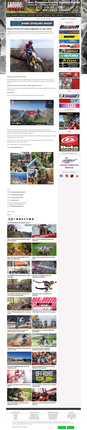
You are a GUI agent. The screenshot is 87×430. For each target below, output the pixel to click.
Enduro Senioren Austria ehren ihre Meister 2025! (43, 258)
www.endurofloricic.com (16, 147)
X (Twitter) (15, 416)
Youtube (15, 417)
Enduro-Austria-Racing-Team (34, 417)
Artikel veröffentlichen (53, 416)
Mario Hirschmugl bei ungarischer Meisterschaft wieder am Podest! (41, 349)
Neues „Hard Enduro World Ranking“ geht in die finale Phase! (19, 239)
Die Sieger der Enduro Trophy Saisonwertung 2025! (19, 385)
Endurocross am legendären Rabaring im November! (43, 239)
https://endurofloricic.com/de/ (18, 192)
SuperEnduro (64, 19)
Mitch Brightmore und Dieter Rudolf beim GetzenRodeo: (43, 330)
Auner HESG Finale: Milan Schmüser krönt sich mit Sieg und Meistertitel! (18, 294)
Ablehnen (70, 427)
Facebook (15, 414)
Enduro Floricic (15, 200)
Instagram (15, 418)
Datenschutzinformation (71, 416)
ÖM (42, 19)
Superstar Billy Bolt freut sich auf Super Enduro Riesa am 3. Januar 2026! (17, 330)
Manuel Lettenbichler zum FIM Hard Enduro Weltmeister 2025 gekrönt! (43, 367)
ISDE (49, 19)
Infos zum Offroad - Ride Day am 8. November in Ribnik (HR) (44, 385)
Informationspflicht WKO (71, 417)
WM (46, 19)
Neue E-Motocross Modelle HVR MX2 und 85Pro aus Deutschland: (18, 258)
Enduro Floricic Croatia (17, 197)
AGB (71, 418)
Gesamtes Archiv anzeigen (34, 418)
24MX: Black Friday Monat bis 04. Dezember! (44, 312)
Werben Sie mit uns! (53, 418)
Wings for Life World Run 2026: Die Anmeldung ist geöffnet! (41, 276)
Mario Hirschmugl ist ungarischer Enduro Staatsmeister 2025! (18, 403)
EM (44, 19)
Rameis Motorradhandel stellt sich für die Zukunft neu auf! (18, 367)
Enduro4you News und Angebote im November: (41, 294)
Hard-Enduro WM (72, 19)
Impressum (25, 427)
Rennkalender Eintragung (53, 414)
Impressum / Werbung (71, 414)
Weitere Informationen (17, 427)
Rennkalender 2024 (34, 416)
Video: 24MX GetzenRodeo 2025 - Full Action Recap (19, 312)
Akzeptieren (62, 427)
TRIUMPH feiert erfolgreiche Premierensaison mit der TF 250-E (19, 349)
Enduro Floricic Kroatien (17, 194)
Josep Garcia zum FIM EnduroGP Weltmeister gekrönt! (44, 403)
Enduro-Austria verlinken (52, 417)
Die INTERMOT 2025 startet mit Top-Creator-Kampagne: (19, 276)
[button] (9, 219)
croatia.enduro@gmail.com (17, 206)
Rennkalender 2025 (18, 19)
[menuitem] (8, 15)
